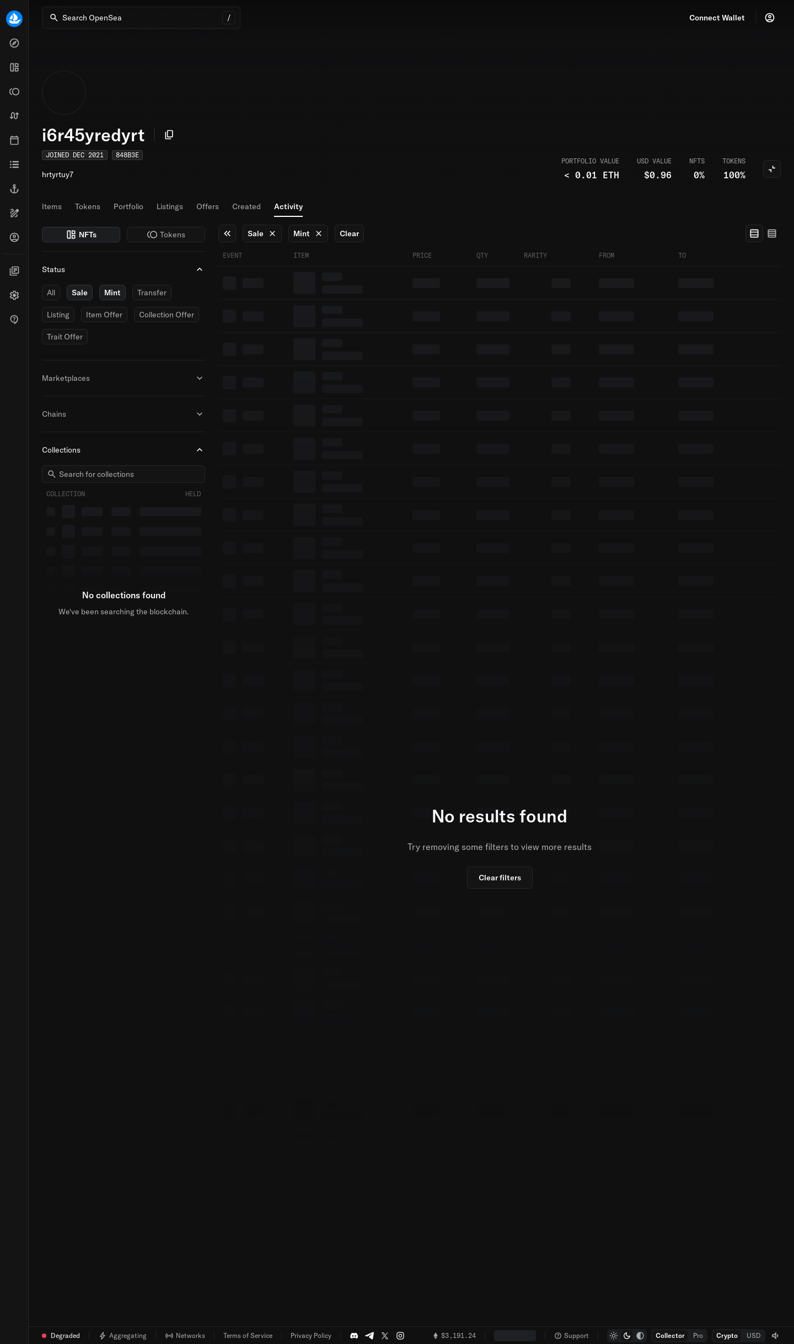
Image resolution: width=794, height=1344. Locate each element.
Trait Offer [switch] (65, 337)
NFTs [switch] (81, 234)
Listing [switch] (58, 315)
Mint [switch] (112, 293)
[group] (763, 233)
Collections (123, 449)
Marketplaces (123, 378)
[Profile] (770, 18)
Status (123, 269)
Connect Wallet (717, 18)
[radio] (754, 233)
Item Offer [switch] (104, 315)
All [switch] (51, 293)
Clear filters (500, 878)
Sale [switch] (80, 293)
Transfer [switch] (152, 293)
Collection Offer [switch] (166, 315)
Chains (123, 413)
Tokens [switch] (166, 234)
